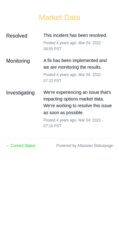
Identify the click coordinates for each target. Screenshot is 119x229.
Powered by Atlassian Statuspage (84, 145)
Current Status (21, 145)
